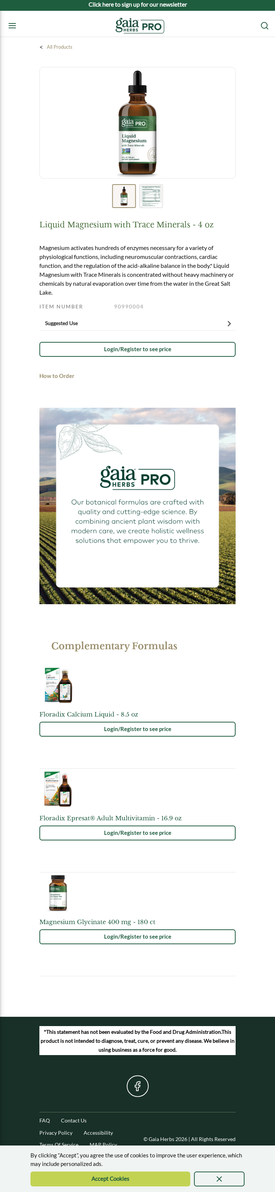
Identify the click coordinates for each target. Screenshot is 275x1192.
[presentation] (219, 1179)
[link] (137, 349)
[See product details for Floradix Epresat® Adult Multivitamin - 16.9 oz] (137, 818)
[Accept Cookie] (110, 1179)
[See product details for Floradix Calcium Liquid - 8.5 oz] (137, 714)
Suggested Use (139, 323)
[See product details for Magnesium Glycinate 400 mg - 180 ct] (137, 921)
